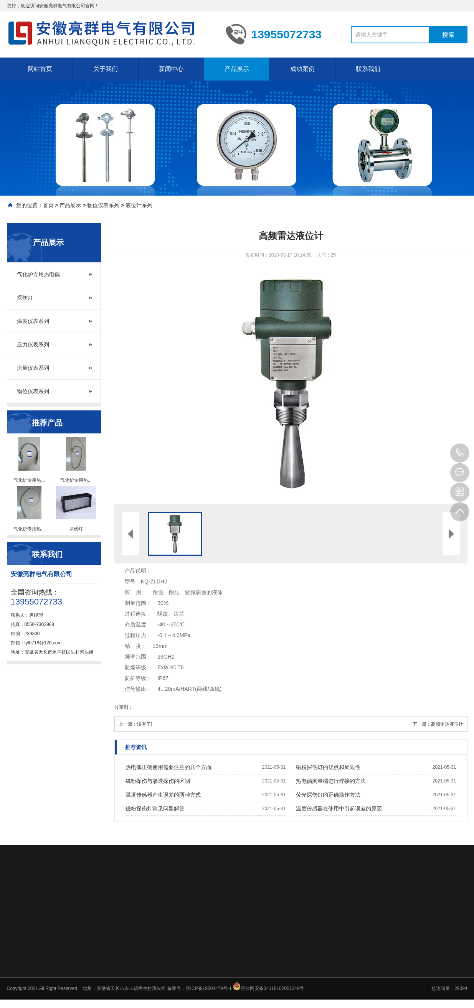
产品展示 (237, 69)
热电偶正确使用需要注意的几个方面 (168, 767)
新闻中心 (171, 69)
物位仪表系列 (103, 205)
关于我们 (105, 69)
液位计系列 (139, 205)
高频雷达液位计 (447, 724)
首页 (48, 205)
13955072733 (459, 453)
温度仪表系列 (33, 321)
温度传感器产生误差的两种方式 (163, 795)
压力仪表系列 (33, 344)
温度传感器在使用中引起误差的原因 (339, 808)
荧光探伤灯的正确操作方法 (328, 795)
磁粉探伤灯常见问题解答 (155, 808)
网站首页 (40, 69)
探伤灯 (25, 298)
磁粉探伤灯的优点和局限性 (328, 767)
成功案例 (302, 69)
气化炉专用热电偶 (38, 274)
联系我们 (368, 69)
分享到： (123, 707)
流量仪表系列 (33, 368)
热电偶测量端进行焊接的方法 (331, 781)
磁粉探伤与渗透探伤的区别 (158, 781)
